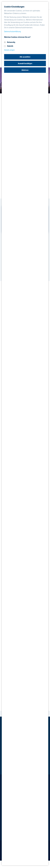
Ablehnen (25, 70)
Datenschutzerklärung (12, 31)
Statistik (10, 46)
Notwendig (11, 42)
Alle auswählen (25, 57)
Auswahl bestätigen (25, 63)
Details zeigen (9, 50)
